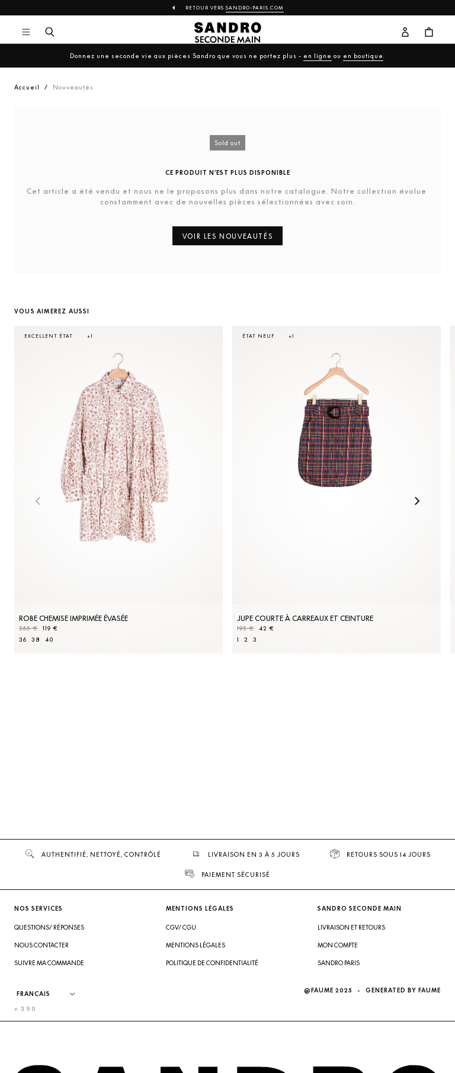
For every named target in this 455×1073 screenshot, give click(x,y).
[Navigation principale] (26, 32)
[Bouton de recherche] (50, 32)
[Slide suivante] (417, 502)
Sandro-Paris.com (255, 8)
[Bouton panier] (429, 32)
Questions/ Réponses (49, 927)
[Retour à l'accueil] (228, 32)
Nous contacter (41, 945)
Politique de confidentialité (212, 962)
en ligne (317, 55)
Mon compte (338, 945)
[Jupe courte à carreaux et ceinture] (336, 490)
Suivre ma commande (49, 962)
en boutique (363, 55)
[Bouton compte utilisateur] (405, 32)
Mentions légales (195, 945)
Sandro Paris (339, 962)
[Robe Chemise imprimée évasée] (118, 490)
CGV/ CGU (181, 927)
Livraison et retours (351, 927)
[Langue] (51, 994)
